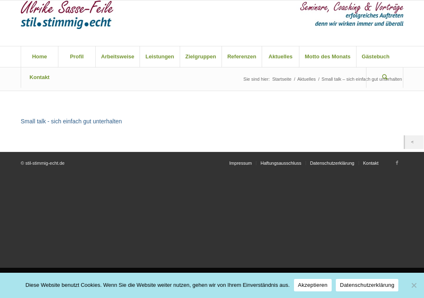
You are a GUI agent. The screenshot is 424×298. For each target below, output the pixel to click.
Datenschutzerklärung (367, 285)
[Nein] (414, 285)
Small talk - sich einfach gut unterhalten (71, 121)
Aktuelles (306, 79)
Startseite (281, 79)
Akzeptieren (313, 285)
